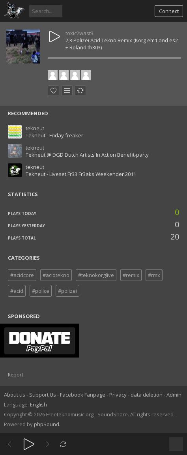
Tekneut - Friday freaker (54, 135)
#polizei (67, 290)
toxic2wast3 (79, 33)
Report (15, 374)
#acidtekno (56, 275)
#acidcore (22, 275)
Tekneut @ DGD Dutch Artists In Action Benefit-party (87, 154)
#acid (16, 290)
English (38, 404)
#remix (131, 275)
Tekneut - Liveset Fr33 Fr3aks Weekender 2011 (81, 174)
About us (14, 394)
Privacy (118, 394)
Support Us (42, 394)
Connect (169, 11)
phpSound (46, 424)
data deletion (147, 394)
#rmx (154, 275)
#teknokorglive (96, 275)
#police (40, 290)
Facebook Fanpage (82, 394)
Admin (173, 394)
